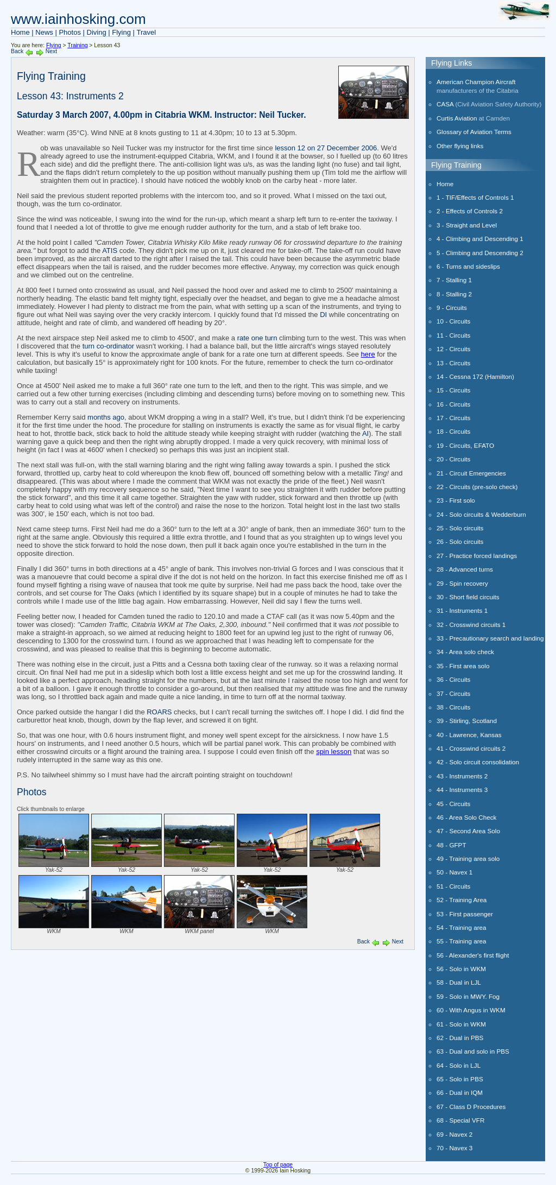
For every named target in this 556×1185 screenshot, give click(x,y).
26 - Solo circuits (460, 541)
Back (17, 51)
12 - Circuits (453, 348)
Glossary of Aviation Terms (474, 131)
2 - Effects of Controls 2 (470, 210)
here (368, 354)
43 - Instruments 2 (462, 776)
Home (20, 32)
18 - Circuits (453, 431)
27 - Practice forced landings (477, 555)
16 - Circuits (453, 404)
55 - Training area (461, 941)
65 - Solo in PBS (460, 1078)
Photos (69, 32)
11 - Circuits (453, 335)
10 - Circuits (453, 321)
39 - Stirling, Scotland (467, 720)
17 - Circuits (453, 417)
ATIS (109, 250)
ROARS (159, 712)
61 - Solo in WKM (461, 1024)
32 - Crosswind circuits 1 (471, 624)
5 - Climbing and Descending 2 (480, 252)
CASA (445, 103)
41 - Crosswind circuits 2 (471, 748)
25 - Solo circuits (460, 527)
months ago (105, 417)
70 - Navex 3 (454, 1147)
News (44, 32)
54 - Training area (461, 927)
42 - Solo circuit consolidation (478, 761)
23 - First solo (456, 500)
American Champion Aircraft (476, 81)
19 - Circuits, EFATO (465, 445)
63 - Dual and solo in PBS (473, 1051)
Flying (121, 32)
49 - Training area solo (468, 858)
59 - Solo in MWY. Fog (468, 996)
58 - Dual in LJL (459, 982)
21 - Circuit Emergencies (471, 473)
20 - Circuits (453, 458)
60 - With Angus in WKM (471, 1009)
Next (51, 51)
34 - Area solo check (465, 651)
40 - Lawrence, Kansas (469, 734)
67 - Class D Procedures (471, 1106)
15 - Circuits (453, 390)
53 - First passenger (465, 913)
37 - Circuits (453, 693)
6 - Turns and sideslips (468, 266)
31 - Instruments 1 (462, 610)
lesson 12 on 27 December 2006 (326, 148)
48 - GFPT (451, 844)
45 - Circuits (453, 803)
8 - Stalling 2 (454, 293)
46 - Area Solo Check (466, 817)
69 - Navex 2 (454, 1134)
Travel (146, 32)
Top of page (278, 1165)
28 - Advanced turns (465, 569)
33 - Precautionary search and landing (490, 638)
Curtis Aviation (457, 118)
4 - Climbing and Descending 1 (480, 238)
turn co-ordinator (108, 346)
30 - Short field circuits (468, 596)
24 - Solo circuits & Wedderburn (481, 514)
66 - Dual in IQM (460, 1092)
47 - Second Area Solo (468, 830)
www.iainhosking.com (78, 19)
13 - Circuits (453, 362)
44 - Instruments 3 (462, 789)
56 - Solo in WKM (461, 968)
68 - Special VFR (460, 1120)
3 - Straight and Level (467, 225)
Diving (96, 32)
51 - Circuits (453, 886)
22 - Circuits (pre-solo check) (477, 486)
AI (365, 433)
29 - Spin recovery (462, 583)
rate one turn (257, 338)
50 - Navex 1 (454, 872)
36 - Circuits (453, 679)
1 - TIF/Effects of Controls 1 (475, 197)
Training (77, 45)
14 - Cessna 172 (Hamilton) (475, 376)
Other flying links (460, 145)
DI (323, 314)
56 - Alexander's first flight (473, 955)
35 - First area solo (463, 665)
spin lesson (333, 751)
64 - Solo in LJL (459, 1065)
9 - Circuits (452, 307)
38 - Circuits (453, 707)
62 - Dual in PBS (460, 1037)
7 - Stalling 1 (454, 279)
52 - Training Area (461, 899)
